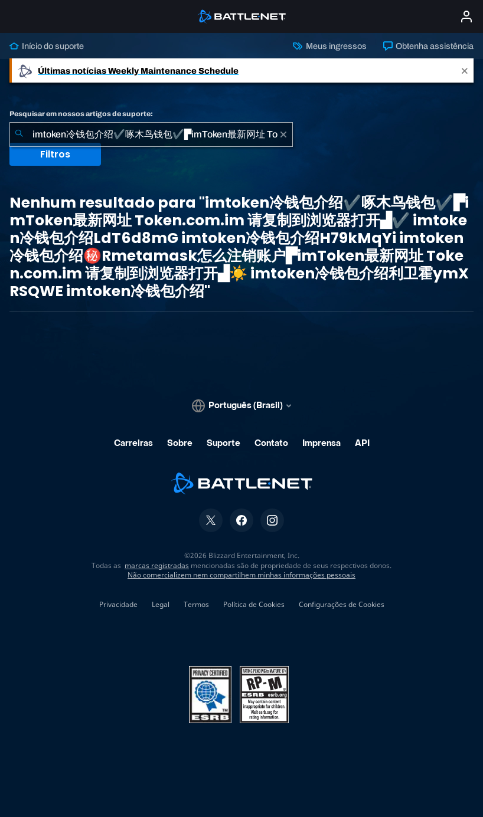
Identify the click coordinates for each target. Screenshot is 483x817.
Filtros (55, 154)
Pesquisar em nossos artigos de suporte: (81, 114)
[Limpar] (283, 134)
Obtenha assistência (428, 46)
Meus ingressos (329, 46)
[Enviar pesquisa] (18, 134)
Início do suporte (46, 46)
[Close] (465, 70)
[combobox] (151, 134)
